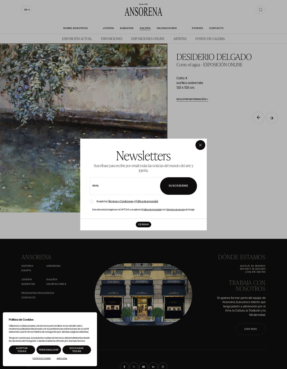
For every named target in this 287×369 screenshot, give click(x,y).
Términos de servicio (175, 209)
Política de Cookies (42, 359)
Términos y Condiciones (120, 201)
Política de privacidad (146, 201)
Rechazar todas (77, 350)
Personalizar (49, 349)
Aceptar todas (22, 350)
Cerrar (143, 224)
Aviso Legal (62, 359)
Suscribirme (178, 185)
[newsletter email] (135, 186)
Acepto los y (127, 201)
